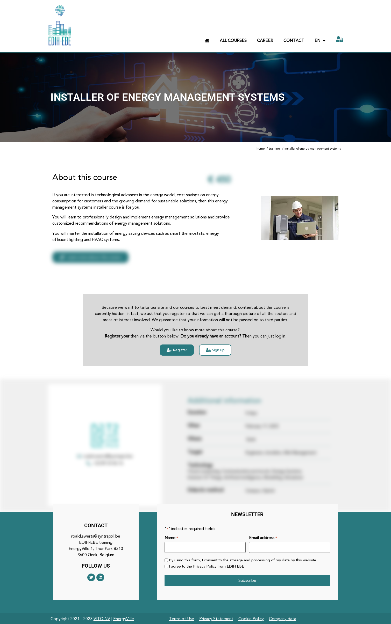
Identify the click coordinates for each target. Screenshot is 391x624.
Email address (263, 538)
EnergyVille (123, 618)
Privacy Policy (204, 566)
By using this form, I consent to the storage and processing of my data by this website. (243, 560)
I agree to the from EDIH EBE (206, 566)
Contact (293, 40)
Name (171, 538)
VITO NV (102, 618)
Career (265, 40)
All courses (233, 40)
